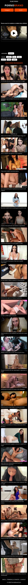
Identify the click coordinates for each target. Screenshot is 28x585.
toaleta (14, 59)
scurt (9, 59)
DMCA (4, 579)
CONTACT (23, 579)
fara (14, 57)
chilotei (9, 57)
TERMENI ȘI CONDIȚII (13, 579)
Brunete (11, 53)
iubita (19, 57)
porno (3, 59)
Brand (14, 5)
